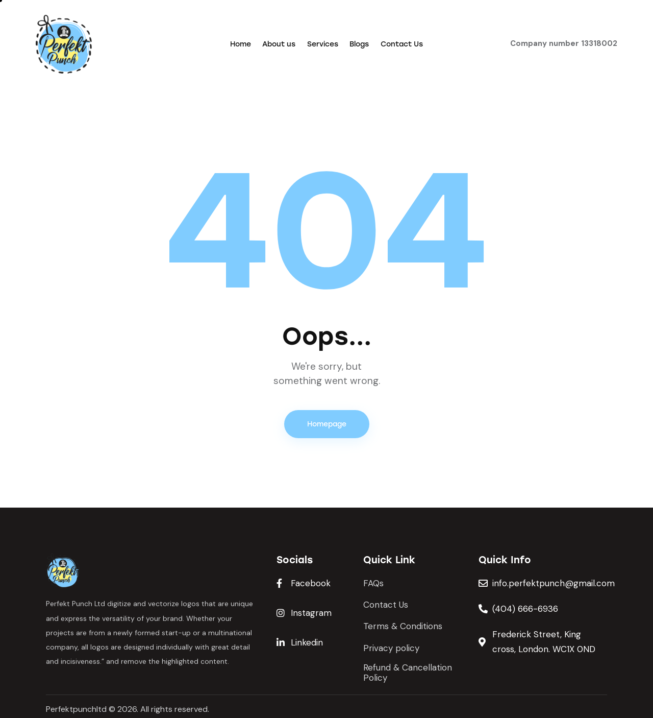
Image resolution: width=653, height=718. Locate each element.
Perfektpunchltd (76, 709)
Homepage (326, 424)
